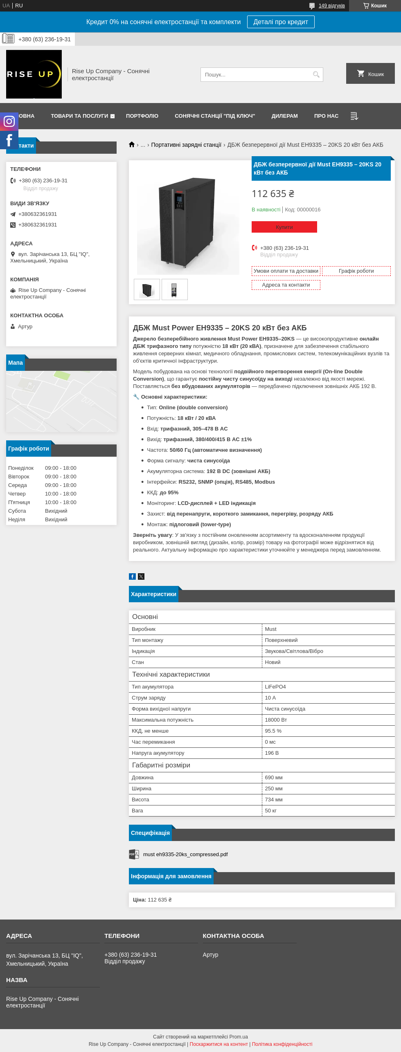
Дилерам (285, 116)
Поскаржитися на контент (219, 1044)
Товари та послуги (79, 116)
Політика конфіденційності (282, 1044)
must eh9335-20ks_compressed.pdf (185, 854)
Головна (21, 116)
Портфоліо (142, 116)
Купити (284, 227)
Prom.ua (239, 1037)
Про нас (326, 116)
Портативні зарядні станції (186, 144)
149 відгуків (332, 6)
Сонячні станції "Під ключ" (215, 116)
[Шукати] (316, 74)
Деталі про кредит (281, 21)
